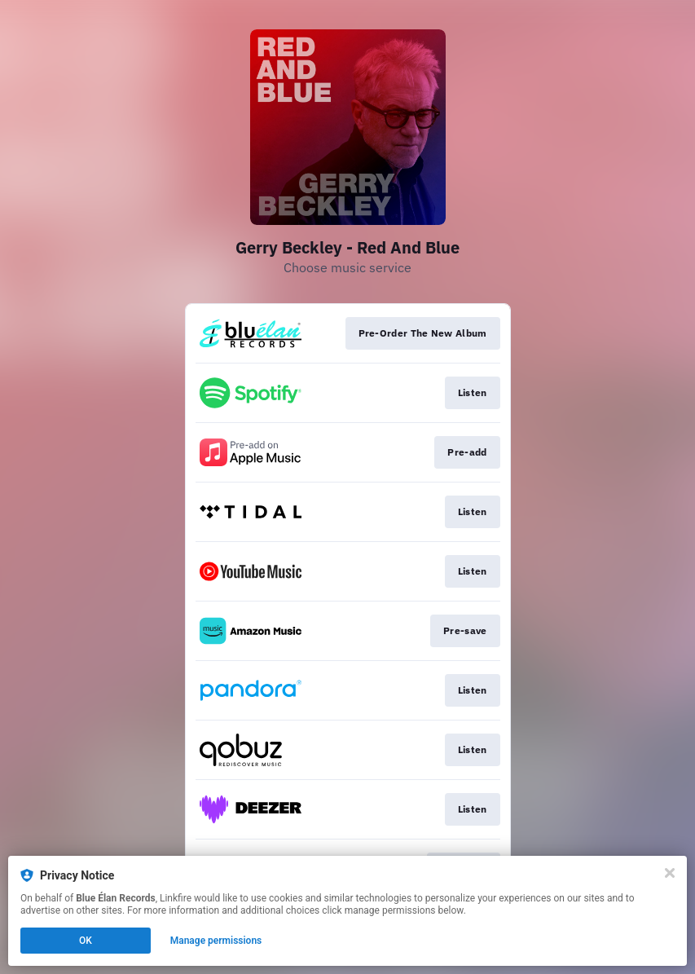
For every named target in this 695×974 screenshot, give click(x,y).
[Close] (670, 873)
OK (85, 940)
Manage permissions (216, 940)
